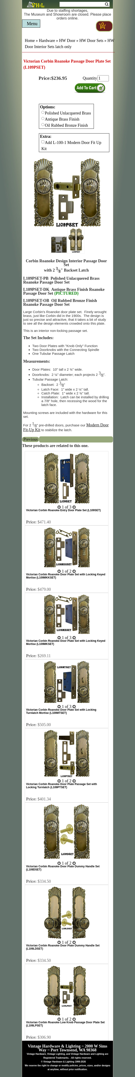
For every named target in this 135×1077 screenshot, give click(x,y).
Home (30, 40)
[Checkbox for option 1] (42, 141)
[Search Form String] (85, 4)
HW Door (67, 40)
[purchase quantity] (103, 78)
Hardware (47, 40)
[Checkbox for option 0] (42, 112)
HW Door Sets (91, 40)
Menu (32, 23)
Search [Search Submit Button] (107, 4)
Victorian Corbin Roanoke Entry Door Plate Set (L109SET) (63, 510)
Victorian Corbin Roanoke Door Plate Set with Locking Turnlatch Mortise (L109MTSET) (61, 711)
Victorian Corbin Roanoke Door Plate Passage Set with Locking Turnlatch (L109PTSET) (61, 786)
